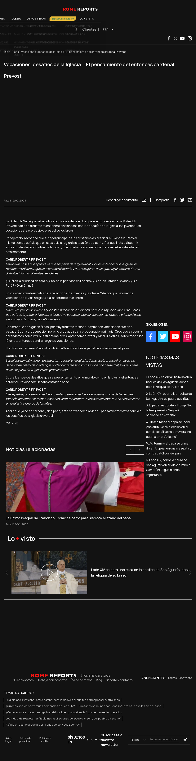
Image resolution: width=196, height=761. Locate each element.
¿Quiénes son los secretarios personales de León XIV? (40, 706)
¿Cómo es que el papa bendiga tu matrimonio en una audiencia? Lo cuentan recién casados (64, 712)
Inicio (7, 52)
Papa (16, 52)
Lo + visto (130, 18)
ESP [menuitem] (149, 30)
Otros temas (79, 18)
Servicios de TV (106, 18)
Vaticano (41, 18)
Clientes (133, 29)
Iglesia (59, 18)
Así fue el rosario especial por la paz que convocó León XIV (43, 724)
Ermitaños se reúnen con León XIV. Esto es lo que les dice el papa (120, 706)
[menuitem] (150, 29)
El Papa (24, 18)
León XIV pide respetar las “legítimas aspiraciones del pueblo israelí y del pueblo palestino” (63, 718)
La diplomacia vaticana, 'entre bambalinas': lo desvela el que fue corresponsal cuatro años (63, 700)
